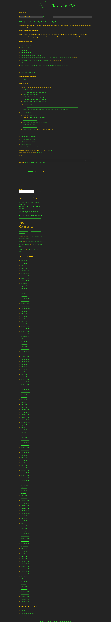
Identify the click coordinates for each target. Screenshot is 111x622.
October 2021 (25, 281)
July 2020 (24, 313)
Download (42, 162)
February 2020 (25, 326)
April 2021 (24, 296)
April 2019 (24, 344)
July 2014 (24, 488)
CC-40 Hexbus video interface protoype (34, 97)
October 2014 (25, 480)
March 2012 (24, 558)
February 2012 (25, 561)
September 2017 (25, 392)
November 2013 (25, 508)
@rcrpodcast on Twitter (28, 136)
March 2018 (24, 376)
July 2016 (24, 427)
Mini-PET (23, 80)
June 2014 (24, 490)
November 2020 (25, 303)
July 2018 (24, 366)
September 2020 (25, 308)
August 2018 (24, 364)
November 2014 (25, 478)
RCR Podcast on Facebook (28, 141)
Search (21, 189)
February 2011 (25, 591)
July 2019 (24, 339)
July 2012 (24, 548)
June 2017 (24, 399)
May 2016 (23, 432)
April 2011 (24, 586)
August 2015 (24, 455)
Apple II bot (25, 47)
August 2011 (24, 576)
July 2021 (24, 288)
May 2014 (23, 493)
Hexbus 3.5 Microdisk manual (31, 94)
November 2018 (25, 356)
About (39, 17)
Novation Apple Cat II (29, 124)
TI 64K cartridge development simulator (34, 92)
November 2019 (25, 334)
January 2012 (25, 563)
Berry (21, 241)
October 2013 (25, 510)
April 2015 (24, 465)
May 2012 (23, 553)
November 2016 (25, 417)
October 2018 (25, 359)
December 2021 (25, 275)
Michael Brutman (24, 244)
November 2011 (25, 568)
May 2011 (23, 584)
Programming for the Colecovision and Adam (34, 60)
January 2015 (25, 472)
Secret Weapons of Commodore (37, 117)
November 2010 (25, 599)
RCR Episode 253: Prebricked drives (30, 215)
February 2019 (25, 349)
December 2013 (25, 505)
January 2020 (25, 328)
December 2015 (25, 445)
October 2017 (25, 389)
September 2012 (25, 543)
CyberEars (40, 152)
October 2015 (25, 450)
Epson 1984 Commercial (28, 72)
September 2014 (25, 483)
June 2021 (24, 291)
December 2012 (25, 536)
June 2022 (24, 263)
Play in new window (31, 162)
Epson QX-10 (28, 104)
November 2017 (25, 387)
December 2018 (25, 354)
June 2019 (24, 341)
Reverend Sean (23, 231)
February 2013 (25, 531)
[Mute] (85, 160)
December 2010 (25, 596)
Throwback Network (26, 144)
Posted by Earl (25, 615)
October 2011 (25, 571)
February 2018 (25, 379)
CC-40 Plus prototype (29, 89)
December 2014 (25, 475)
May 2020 (23, 318)
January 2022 (25, 273)
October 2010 (25, 601)
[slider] (89, 160)
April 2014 (24, 495)
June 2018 (24, 369)
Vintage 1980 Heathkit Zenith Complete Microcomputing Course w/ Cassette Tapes (46, 109)
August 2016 (24, 424)
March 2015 (24, 467)
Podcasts (30, 171)
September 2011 (25, 574)
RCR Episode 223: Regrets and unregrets (38, 21)
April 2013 (24, 526)
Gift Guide (22, 17)
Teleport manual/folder (29, 129)
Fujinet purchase (26, 52)
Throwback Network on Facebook (30, 146)
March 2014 (24, 498)
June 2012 (24, 551)
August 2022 (24, 260)
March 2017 (24, 407)
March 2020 (24, 323)
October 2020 (25, 306)
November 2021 (25, 278)
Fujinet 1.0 (24, 50)
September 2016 (25, 422)
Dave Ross (22, 249)
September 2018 (25, 361)
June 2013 (24, 520)
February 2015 (25, 470)
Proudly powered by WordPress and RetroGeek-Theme (55, 621)
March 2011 (24, 589)
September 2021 (25, 283)
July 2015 (24, 457)
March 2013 (24, 528)
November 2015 (25, 447)
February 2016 (25, 440)
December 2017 (25, 384)
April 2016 (24, 435)
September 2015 (25, 452)
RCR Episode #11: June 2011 (34, 241)
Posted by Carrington (27, 613)
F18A (22, 62)
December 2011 (25, 566)
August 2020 (24, 311)
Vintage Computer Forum (28, 139)
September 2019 (25, 336)
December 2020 (25, 301)
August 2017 (24, 394)
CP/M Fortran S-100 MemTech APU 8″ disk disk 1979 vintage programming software (52, 107)
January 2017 (25, 412)
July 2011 (24, 579)
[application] (55, 160)
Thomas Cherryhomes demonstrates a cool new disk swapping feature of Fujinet (46, 57)
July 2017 (24, 397)
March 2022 (24, 268)
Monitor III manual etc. (30, 120)
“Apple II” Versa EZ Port (30, 127)
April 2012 (24, 556)
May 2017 (23, 402)
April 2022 (24, 265)
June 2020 (24, 316)
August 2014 (24, 485)
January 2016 (25, 442)
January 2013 (25, 533)
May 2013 (23, 523)
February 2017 (25, 409)
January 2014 (25, 503)
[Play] (21, 160)
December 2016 (25, 414)
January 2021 (25, 298)
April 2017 (24, 404)
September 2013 (25, 513)
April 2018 (24, 374)
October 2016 (25, 419)
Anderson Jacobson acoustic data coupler (34, 101)
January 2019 (25, 351)
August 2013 (24, 515)
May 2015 (23, 462)
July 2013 (24, 518)
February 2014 (25, 500)
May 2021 (23, 293)
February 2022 (25, 270)
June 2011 (24, 581)
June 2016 (24, 430)
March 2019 (24, 346)
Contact (31, 17)
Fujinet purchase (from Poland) (31, 55)
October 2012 (25, 541)
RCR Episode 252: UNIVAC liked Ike (30, 218)
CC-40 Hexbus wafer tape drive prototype (34, 99)
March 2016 (24, 437)
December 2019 (25, 331)
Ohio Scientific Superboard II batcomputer (35, 122)
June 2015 (24, 460)
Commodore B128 (33, 115)
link (50, 150)
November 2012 (25, 538)
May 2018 (23, 371)
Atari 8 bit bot (26, 45)
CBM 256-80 (28, 112)
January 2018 (25, 382)
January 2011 (25, 594)
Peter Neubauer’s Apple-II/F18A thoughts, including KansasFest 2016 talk (44, 65)
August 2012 (24, 546)
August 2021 (24, 286)
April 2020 (24, 321)
